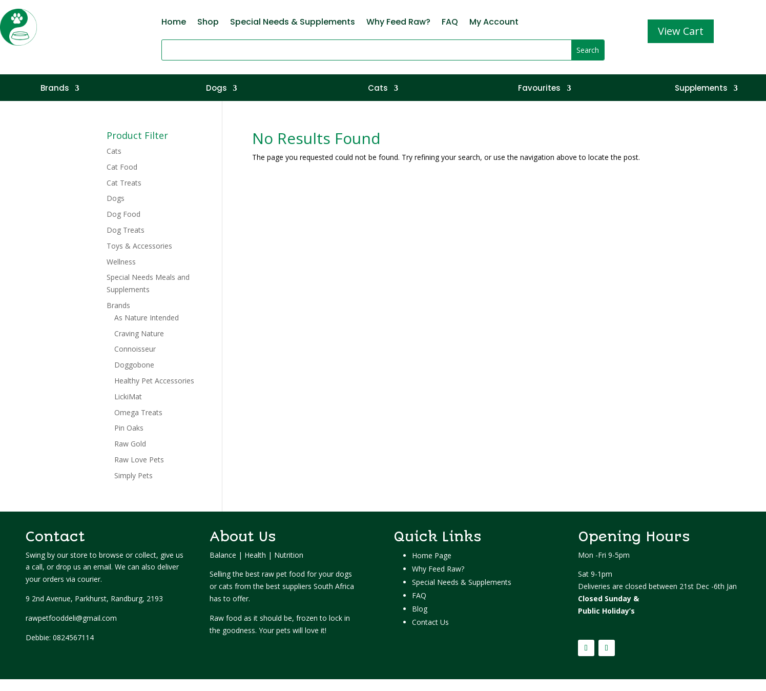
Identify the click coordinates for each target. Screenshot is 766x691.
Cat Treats (124, 183)
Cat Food (122, 167)
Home (173, 23)
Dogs (216, 89)
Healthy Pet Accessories (154, 380)
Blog (419, 609)
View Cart (680, 31)
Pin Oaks (128, 428)
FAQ (450, 23)
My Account (494, 23)
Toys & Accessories (139, 246)
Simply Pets (133, 475)
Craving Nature (139, 333)
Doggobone (134, 365)
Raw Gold (130, 444)
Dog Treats (125, 230)
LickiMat (128, 396)
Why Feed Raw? (398, 23)
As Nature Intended (146, 317)
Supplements (701, 89)
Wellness (121, 262)
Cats (378, 89)
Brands (54, 89)
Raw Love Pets (139, 459)
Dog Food (123, 214)
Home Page (431, 555)
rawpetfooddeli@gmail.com (71, 618)
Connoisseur (135, 349)
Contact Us (430, 622)
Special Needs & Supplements (292, 23)
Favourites (539, 89)
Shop (208, 23)
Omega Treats (138, 412)
